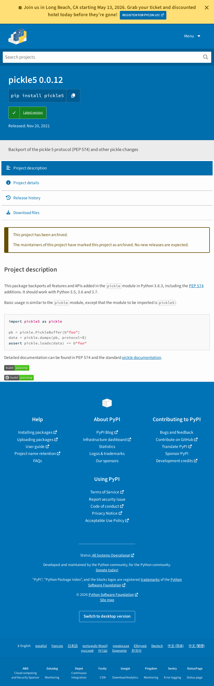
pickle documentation (141, 357)
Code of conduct (105, 506)
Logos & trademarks (107, 453)
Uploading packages (35, 439)
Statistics (107, 446)
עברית (103, 650)
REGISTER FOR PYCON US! (141, 15)
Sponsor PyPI (176, 453)
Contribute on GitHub (174, 439)
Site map (107, 600)
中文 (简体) (176, 646)
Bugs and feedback (176, 432)
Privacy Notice (105, 513)
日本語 (73, 646)
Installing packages (35, 432)
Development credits (174, 461)
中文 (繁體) (197, 646)
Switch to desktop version (107, 616)
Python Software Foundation (111, 594)
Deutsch (157, 646)
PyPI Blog (104, 432)
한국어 (137, 650)
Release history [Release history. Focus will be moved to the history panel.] (23, 198)
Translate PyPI (174, 446)
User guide (35, 446)
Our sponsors (107, 461)
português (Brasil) (95, 646)
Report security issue (107, 499)
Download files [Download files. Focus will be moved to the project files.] (22, 213)
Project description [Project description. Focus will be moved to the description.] (26, 168)
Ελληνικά (140, 646)
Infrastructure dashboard (105, 439)
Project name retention (35, 453)
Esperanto (119, 650)
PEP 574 (196, 286)
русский (87, 650)
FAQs (37, 461)
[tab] (107, 168)
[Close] (207, 7)
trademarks (150, 579)
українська (121, 646)
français (57, 646)
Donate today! (107, 570)
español (41, 646)
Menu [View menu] (192, 36)
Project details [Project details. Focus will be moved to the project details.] (22, 183)
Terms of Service (104, 492)
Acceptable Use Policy (104, 520)
